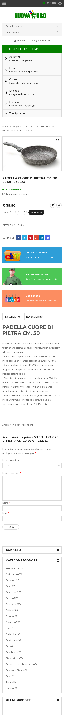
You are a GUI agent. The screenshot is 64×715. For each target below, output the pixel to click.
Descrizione (12, 316)
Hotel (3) (10, 628)
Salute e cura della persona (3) (21, 664)
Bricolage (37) (12, 580)
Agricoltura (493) (14, 574)
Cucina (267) (12, 598)
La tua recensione (11, 473)
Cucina (28, 126)
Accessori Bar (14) (14, 568)
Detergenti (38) (13, 604)
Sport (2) (10, 676)
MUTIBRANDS (33, 296)
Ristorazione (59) (14, 658)
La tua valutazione (10, 460)
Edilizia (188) (12, 610)
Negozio (17, 126)
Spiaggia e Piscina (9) (16, 670)
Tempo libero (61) (14, 682)
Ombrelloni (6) (13, 634)
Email (5, 513)
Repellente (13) (13, 652)
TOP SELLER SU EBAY (36, 252)
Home (5, 126)
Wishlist (52, 205)
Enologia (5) (11, 616)
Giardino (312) (13, 622)
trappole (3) (11, 688)
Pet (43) (9, 646)
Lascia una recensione (17, 193)
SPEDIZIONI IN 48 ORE (37, 274)
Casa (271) (11, 586)
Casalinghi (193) (13, 592)
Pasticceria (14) (13, 640)
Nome (6, 502)
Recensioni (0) (34, 316)
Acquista (36, 212)
